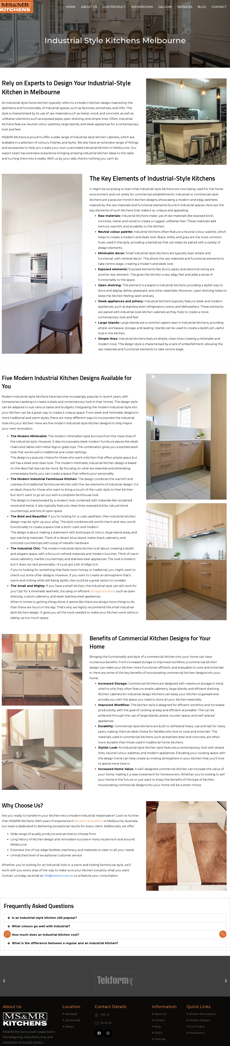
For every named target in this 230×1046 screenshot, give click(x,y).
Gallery (165, 7)
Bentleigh (71, 1014)
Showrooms (142, 7)
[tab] (115, 918)
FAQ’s (158, 1032)
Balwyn (69, 1026)
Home (71, 7)
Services (185, 7)
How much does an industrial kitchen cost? (45, 934)
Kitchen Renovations (202, 1014)
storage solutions (103, 591)
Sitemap (160, 1039)
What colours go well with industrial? (41, 926)
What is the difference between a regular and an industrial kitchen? (65, 943)
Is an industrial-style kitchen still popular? (44, 918)
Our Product (114, 7)
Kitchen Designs (199, 1020)
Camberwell (72, 1020)
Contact (219, 7)
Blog (202, 7)
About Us (89, 7)
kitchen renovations (89, 821)
